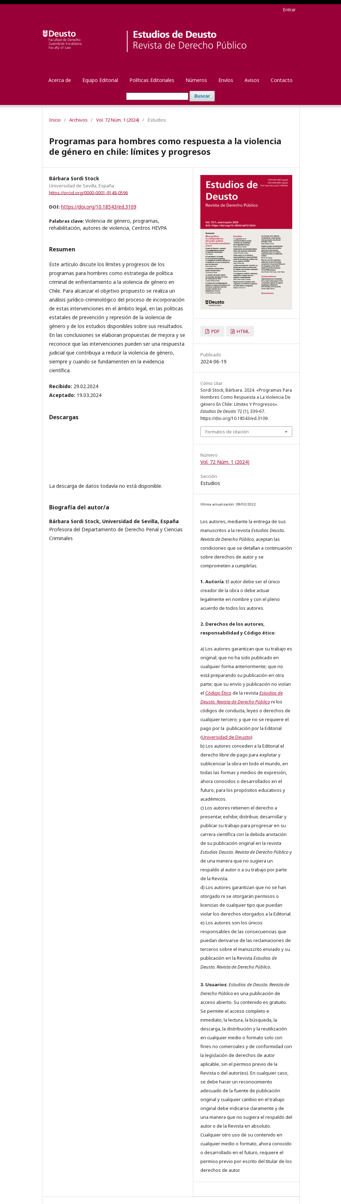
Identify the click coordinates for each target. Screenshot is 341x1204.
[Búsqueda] (157, 96)
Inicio (55, 120)
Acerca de (59, 80)
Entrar (289, 9)
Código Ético (218, 693)
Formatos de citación (227, 431)
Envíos (225, 80)
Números (196, 80)
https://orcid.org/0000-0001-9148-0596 (88, 192)
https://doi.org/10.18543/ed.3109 (98, 206)
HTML (242, 331)
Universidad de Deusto (226, 737)
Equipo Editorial (100, 80)
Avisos (252, 80)
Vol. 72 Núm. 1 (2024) (117, 120)
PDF (214, 331)
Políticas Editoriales (151, 80)
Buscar (202, 96)
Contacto (282, 80)
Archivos (78, 120)
